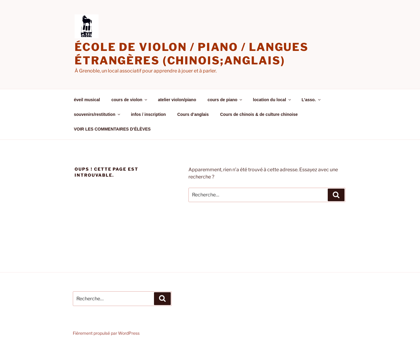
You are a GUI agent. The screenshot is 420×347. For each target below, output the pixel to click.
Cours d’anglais (193, 114)
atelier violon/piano (177, 99)
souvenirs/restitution (97, 114)
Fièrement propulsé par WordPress (106, 333)
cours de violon (129, 99)
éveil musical (87, 99)
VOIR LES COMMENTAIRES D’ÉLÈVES (112, 129)
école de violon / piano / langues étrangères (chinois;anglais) (192, 53)
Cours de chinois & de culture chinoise (259, 114)
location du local (272, 99)
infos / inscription (148, 114)
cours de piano (225, 99)
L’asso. (311, 99)
